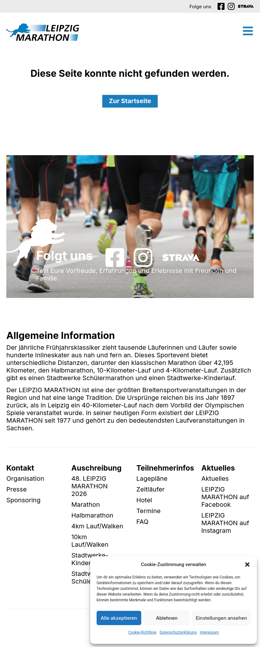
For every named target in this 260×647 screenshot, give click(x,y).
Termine (148, 511)
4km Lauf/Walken (97, 526)
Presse (16, 489)
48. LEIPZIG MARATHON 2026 (89, 486)
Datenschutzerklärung (178, 632)
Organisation (25, 479)
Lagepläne (152, 479)
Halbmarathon (92, 515)
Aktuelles (215, 479)
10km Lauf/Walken (89, 541)
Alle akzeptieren (119, 618)
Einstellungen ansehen (221, 618)
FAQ (142, 522)
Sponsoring (23, 500)
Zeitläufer (150, 489)
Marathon (85, 505)
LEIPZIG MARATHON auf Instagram (225, 523)
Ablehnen (167, 618)
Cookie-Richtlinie (142, 632)
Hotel (144, 500)
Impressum (209, 632)
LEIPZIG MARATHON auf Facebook (225, 497)
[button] (247, 564)
